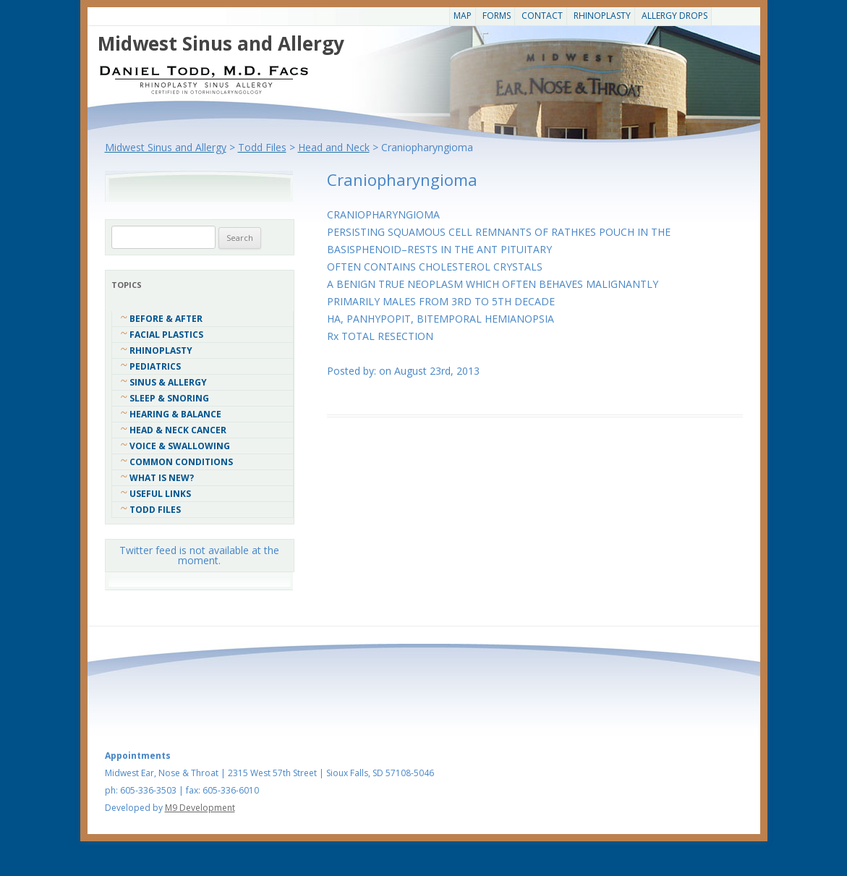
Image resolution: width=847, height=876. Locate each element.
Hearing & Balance (175, 414)
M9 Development (200, 807)
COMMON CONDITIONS (181, 462)
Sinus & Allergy (168, 382)
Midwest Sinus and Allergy (221, 43)
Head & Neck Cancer (177, 430)
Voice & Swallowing (179, 446)
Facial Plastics (166, 334)
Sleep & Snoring (169, 398)
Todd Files (155, 509)
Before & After (166, 318)
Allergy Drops (674, 15)
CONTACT (542, 15)
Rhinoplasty (602, 15)
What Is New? (161, 478)
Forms (496, 15)
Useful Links (160, 494)
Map (463, 15)
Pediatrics (155, 366)
